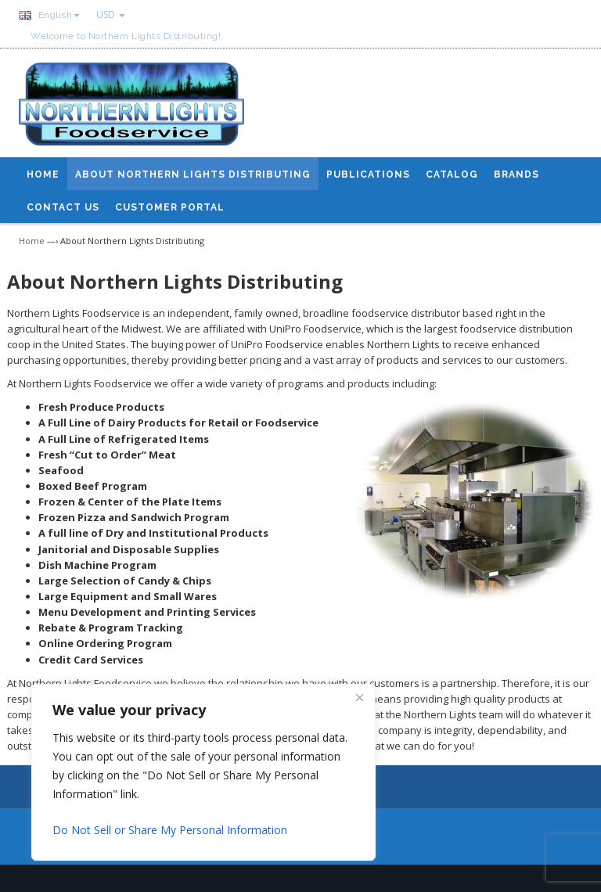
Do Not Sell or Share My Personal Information (169, 829)
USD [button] (110, 14)
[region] (203, 772)
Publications (368, 174)
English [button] (49, 14)
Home (43, 174)
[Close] (359, 697)
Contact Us (63, 207)
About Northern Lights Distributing (193, 174)
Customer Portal (170, 207)
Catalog (452, 174)
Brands (516, 174)
